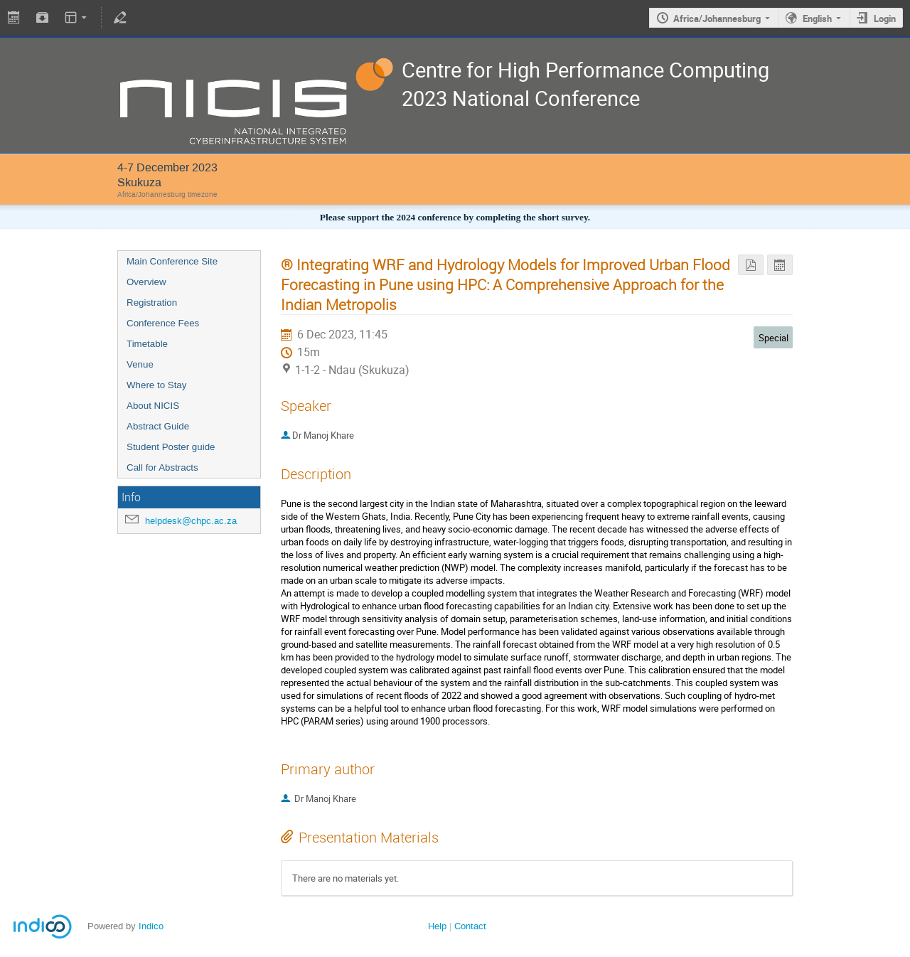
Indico (151, 926)
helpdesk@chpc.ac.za (191, 521)
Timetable (147, 343)
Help (437, 926)
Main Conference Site (172, 261)
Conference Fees (163, 323)
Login (885, 18)
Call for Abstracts (162, 467)
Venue (140, 364)
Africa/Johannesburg (717, 18)
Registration (152, 302)
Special (773, 337)
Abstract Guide (158, 426)
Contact (470, 926)
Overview (146, 282)
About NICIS (153, 405)
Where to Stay (156, 385)
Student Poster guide (171, 447)
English (817, 18)
